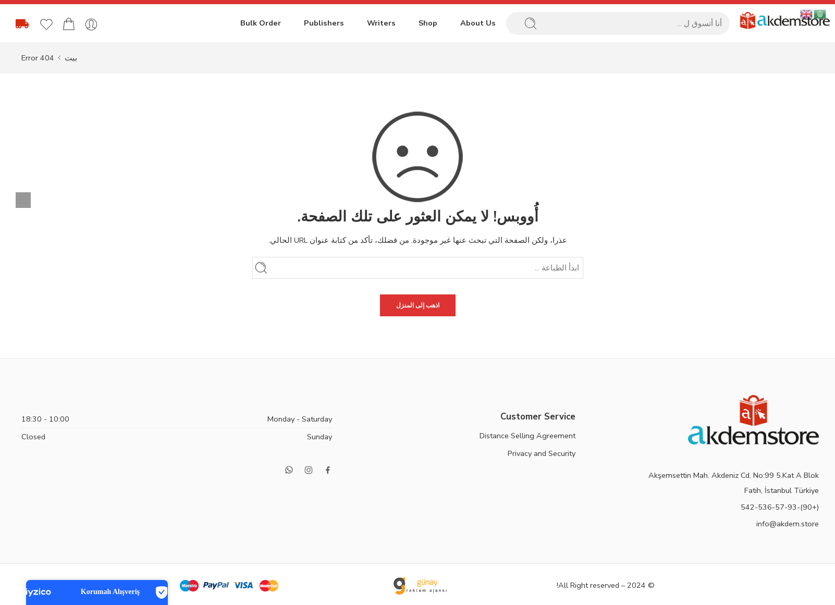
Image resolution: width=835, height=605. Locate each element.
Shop (428, 23)
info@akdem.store (787, 523)
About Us (478, 23)
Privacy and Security (541, 453)
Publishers (324, 23)
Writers (381, 23)
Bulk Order (260, 23)
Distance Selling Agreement (527, 435)
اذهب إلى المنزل (417, 305)
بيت (71, 58)
